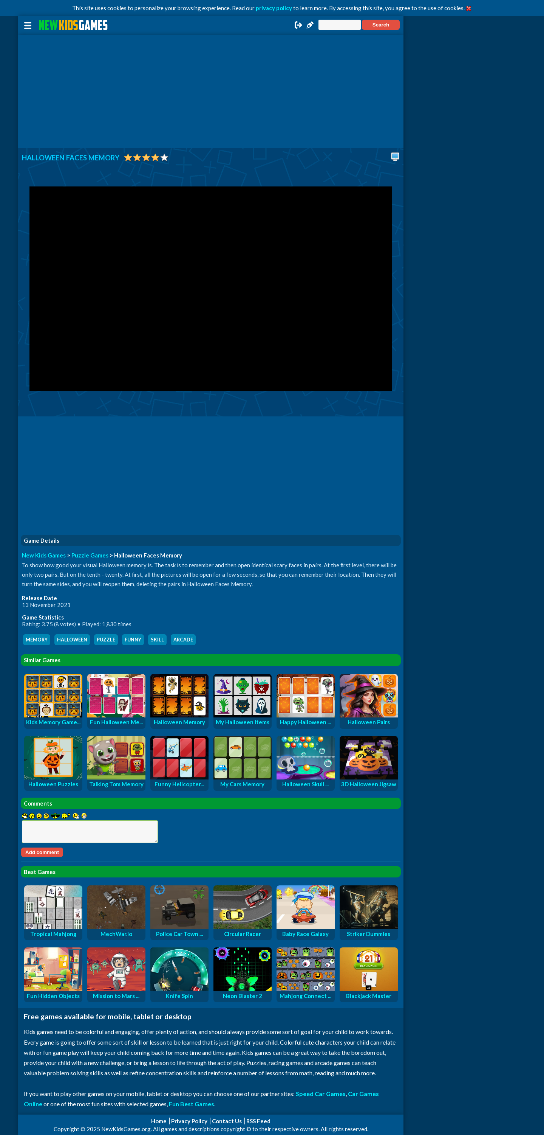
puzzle (106, 640)
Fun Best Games (191, 1103)
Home (159, 1121)
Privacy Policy (189, 1121)
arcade (183, 640)
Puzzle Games (89, 555)
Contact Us (227, 1121)
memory (37, 640)
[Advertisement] (211, 91)
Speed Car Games (321, 1093)
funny (133, 640)
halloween (72, 640)
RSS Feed (258, 1121)
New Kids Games (44, 555)
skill (157, 640)
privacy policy (274, 8)
